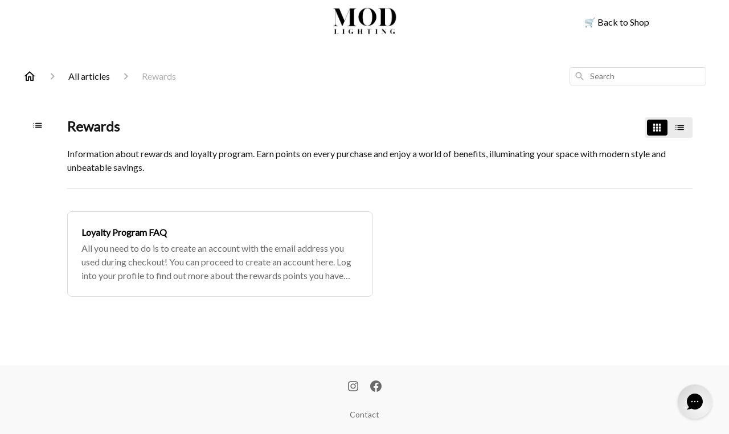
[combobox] (638, 76)
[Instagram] (353, 387)
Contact (364, 414)
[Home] (29, 76)
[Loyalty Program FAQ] (220, 254)
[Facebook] (376, 387)
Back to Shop (616, 22)
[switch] (669, 127)
